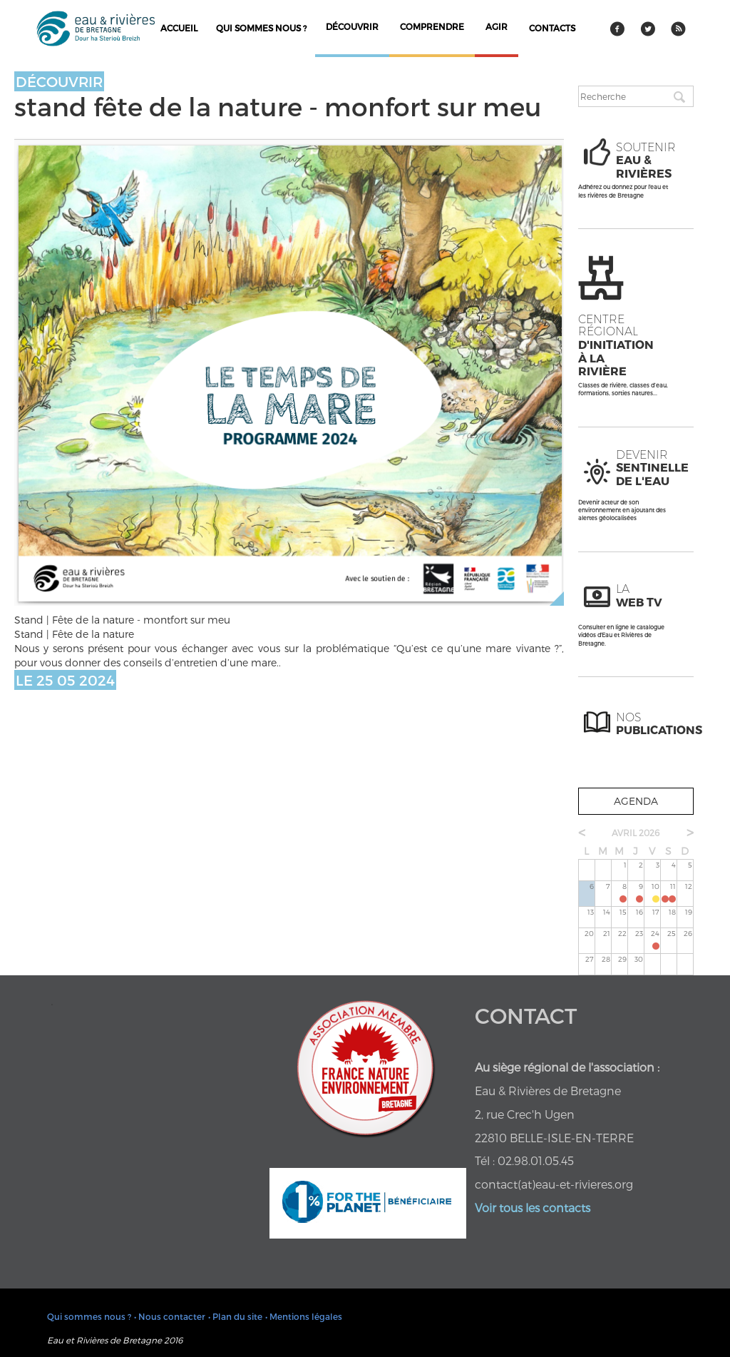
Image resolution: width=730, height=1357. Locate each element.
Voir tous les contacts (532, 1207)
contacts (552, 28)
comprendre (432, 26)
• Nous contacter (169, 1316)
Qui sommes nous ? (261, 28)
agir (496, 26)
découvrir (352, 26)
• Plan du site (235, 1316)
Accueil (178, 28)
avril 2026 (635, 833)
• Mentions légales (303, 1316)
